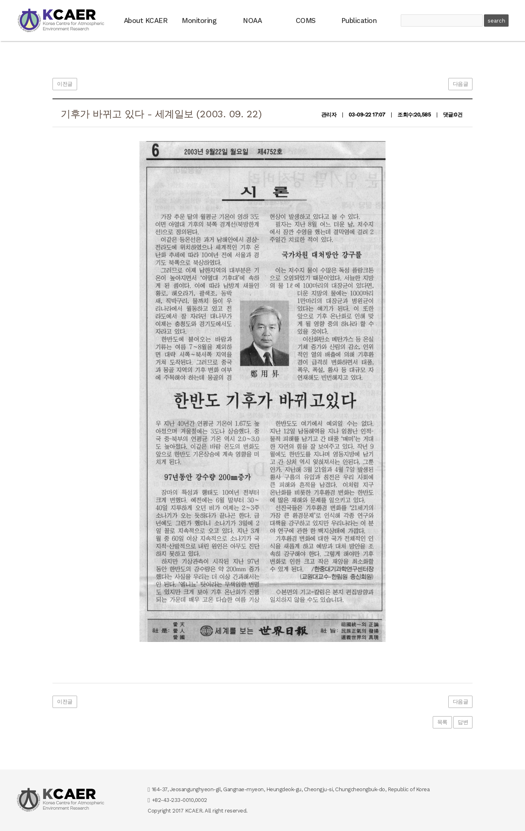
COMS (306, 20)
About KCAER (146, 20)
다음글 (460, 84)
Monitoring (199, 20)
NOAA (252, 20)
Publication (359, 20)
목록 (442, 722)
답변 (463, 722)
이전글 (65, 84)
